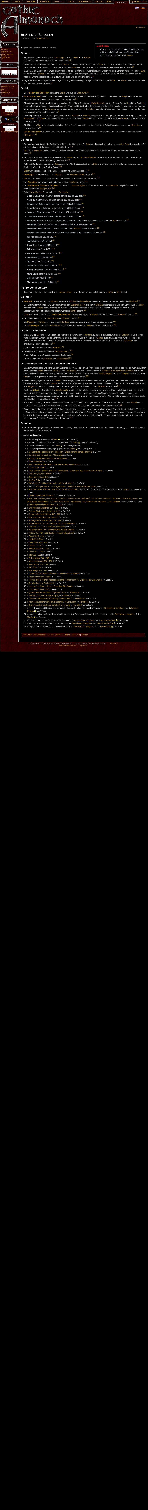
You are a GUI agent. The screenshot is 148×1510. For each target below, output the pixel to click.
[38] (64, 269)
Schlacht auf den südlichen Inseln (81, 486)
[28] (98, 228)
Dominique (29, 175)
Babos (70, 157)
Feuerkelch (55, 326)
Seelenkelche (53, 318)
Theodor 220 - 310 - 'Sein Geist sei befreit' (47, 527)
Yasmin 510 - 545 (36, 536)
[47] (115, 325)
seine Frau (124, 144)
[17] (98, 177)
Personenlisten (39, 635)
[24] (81, 211)
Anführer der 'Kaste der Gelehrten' (44, 186)
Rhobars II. (28, 135)
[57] (71, 417)
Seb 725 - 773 (35, 567)
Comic (55, 439)
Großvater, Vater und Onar (40, 474)
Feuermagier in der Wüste (40, 589)
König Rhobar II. (98, 103)
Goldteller (93, 315)
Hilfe (2, 59)
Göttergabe (58, 455)
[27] (94, 224)
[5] (88, 92)
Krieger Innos (59, 486)
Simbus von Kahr (43, 38)
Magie (124, 96)
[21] (80, 199)
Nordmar (133, 301)
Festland (102, 387)
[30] (54, 236)
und (32, 132)
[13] (68, 160)
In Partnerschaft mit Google (9, 132)
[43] (85, 310)
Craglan (125, 374)
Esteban (73, 182)
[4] (52, 83)
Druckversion (5, 92)
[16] (93, 174)
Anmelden (142, 27)
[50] (71, 350)
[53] (87, 376)
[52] (69, 358)
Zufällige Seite (5, 57)
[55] (56, 398)
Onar (26, 151)
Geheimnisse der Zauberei (40, 455)
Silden (141, 305)
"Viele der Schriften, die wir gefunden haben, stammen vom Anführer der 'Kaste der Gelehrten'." (70, 499)
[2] (133, 67)
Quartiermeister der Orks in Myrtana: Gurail (47, 592)
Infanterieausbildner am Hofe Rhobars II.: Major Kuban (52, 602)
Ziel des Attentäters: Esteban (41, 495)
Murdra (54, 383)
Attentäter (32, 182)
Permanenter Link (7, 94)
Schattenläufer (62, 390)
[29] (104, 232)
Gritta (88, 144)
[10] (35, 134)
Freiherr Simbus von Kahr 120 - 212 (44, 511)
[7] (59, 111)
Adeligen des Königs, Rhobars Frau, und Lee (47, 458)
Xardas (42, 322)
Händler (66, 315)
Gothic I (58, 635)
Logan (127, 489)
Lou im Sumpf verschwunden (64, 489)
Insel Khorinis (36, 192)
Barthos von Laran (32, 96)
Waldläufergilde (105, 374)
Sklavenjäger (62, 359)
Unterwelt (77, 229)
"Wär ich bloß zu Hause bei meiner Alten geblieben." (51, 483)
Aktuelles (4, 53)
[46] (114, 321)
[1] (70, 60)
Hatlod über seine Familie (40, 577)
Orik (113, 80)
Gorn (101, 64)
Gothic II (66, 635)
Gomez (66, 64)
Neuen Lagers (66, 292)
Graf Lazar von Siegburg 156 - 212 (44, 517)
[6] (76, 99)
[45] (79, 317)
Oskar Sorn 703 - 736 (38, 542)
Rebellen (128, 341)
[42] (138, 301)
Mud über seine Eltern (38, 464)
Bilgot (26, 171)
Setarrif (133, 403)
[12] (30, 153)
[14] (60, 166)
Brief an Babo (34, 480)
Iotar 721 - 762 (35, 555)
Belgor (36, 390)
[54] (118, 386)
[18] (86, 181)
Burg (143, 71)
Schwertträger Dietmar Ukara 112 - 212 (46, 505)
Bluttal (40, 371)
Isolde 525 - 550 (36, 539)
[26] (128, 220)
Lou (25, 178)
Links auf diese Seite (7, 86)
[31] (53, 240)
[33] (53, 248)
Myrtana (51, 109)
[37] (60, 265)
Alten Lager (59, 58)
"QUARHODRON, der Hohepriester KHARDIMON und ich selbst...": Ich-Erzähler (85, 502)
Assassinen (57, 315)
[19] (53, 188)
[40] (51, 277)
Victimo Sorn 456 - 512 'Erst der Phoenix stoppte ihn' (51, 533)
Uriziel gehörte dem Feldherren (78, 452)
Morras (100, 338)
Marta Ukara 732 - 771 (38, 564)
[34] (60, 253)
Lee (129, 103)
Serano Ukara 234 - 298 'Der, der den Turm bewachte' (52, 524)
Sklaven (125, 335)
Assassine (47, 359)
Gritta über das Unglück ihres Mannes (86, 471)
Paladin (30, 322)
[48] (53, 343)
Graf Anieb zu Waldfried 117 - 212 (43, 508)
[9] (40, 127)
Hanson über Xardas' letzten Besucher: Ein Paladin (51, 586)
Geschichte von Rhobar (69, 574)
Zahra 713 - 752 (35, 545)
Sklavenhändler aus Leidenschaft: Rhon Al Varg (49, 605)
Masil (89, 326)
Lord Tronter (71, 371)
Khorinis (86, 116)
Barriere (87, 58)
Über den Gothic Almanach (67, 645)
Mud (39, 125)
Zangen (41, 118)
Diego (42, 74)
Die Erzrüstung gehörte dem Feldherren (46, 452)
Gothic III (76, 635)
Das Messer (105, 627)
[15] (88, 170)
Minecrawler (29, 118)
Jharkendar (113, 186)
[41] (58, 281)
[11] (71, 146)
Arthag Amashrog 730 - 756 (40, 561)
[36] (52, 261)
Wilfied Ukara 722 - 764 (39, 558)
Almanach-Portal (6, 51)
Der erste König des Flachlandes (43, 574)
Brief (95, 164)
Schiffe (73, 311)
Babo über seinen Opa (38, 477)
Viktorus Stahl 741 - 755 (39, 549)
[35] (53, 257)
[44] (136, 314)
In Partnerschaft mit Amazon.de (9, 113)
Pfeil (26, 377)
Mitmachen (4, 56)
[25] (83, 216)
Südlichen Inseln (77, 175)
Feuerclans (85, 301)
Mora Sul (65, 318)
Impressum (83, 645)
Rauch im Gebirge (105, 623)
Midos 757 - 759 (36, 552)
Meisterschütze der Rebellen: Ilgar (43, 596)
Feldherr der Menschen (38, 93)
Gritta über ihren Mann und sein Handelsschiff (48, 471)
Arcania (84, 635)
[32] (58, 244)
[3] (93, 76)
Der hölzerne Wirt (108, 620)
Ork (38, 335)
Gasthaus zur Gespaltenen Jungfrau (118, 371)
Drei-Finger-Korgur (37, 461)
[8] (39, 121)
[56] (121, 405)
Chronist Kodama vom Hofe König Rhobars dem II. (51, 599)
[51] (72, 354)
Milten (74, 67)
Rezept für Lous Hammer (39, 489)
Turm (114, 221)
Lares (110, 292)
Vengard (31, 387)
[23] (82, 207)
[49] (62, 347)
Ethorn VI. (56, 371)
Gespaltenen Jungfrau (113, 608)
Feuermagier (33, 326)
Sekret (86, 118)
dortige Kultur (45, 189)
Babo (57, 164)
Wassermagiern (78, 186)
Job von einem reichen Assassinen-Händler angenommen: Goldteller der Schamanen (66, 580)
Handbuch (74, 592)
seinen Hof (38, 151)
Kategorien (27, 635)
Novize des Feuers (88, 157)
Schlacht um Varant (37, 468)
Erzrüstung (81, 93)
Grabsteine (63, 192)
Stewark (57, 380)
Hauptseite (4, 50)
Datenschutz (114, 643)
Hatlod (40, 308)
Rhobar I (28, 301)
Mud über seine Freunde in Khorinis (64, 464)
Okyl (119, 292)
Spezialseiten (5, 91)
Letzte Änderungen (7, 54)
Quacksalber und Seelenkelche (42, 583)
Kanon (130, 55)
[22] (82, 203)
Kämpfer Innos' (42, 486)
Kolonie (92, 109)
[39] (59, 273)
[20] (84, 195)
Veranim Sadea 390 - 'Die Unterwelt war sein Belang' (51, 530)
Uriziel (62, 93)
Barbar (73, 301)
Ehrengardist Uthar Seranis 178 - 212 (45, 520)
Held (76, 58)
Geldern (121, 315)
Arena (123, 80)
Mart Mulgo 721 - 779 (38, 571)
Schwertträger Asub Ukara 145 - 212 (44, 514)
